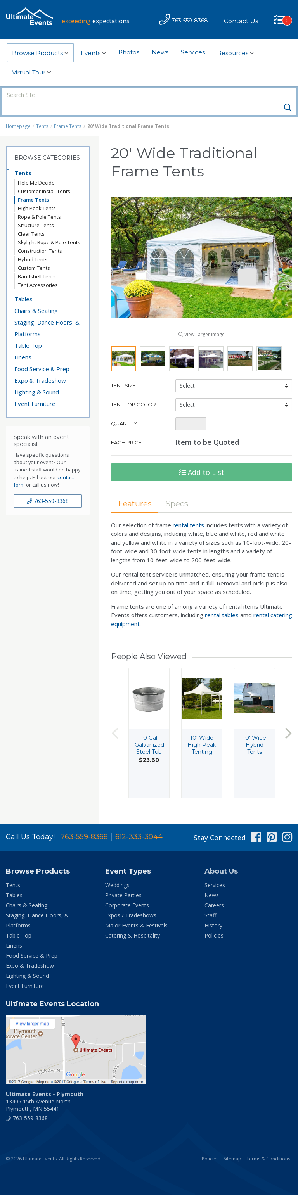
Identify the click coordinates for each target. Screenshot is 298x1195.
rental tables (222, 603)
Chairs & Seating (36, 297)
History (213, 913)
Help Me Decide (36, 169)
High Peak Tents (37, 195)
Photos (128, 52)
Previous (115, 721)
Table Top (28, 332)
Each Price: (127, 430)
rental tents (188, 513)
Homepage (18, 113)
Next (288, 721)
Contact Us (241, 21)
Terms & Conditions (268, 1147)
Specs (177, 491)
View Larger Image (201, 322)
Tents (42, 113)
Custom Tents (34, 254)
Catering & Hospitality (132, 923)
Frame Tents (67, 113)
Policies (214, 923)
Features (135, 491)
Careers (214, 893)
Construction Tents (40, 237)
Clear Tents (31, 220)
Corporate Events (127, 893)
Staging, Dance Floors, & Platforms (47, 315)
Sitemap (232, 1147)
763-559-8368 (48, 487)
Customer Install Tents (44, 177)
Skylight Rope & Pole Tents (49, 229)
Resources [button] (235, 53)
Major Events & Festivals (136, 913)
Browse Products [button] (40, 53)
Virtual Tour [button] (31, 72)
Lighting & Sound (36, 379)
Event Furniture (34, 390)
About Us (221, 859)
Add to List (201, 460)
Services (193, 52)
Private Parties (123, 883)
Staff (210, 903)
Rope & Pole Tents (39, 203)
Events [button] (93, 53)
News (160, 52)
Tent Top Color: (134, 392)
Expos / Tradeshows (130, 903)
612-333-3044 (139, 825)
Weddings (117, 873)
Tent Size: (124, 373)
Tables (23, 286)
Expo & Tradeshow (40, 367)
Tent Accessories (38, 271)
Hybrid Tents (33, 246)
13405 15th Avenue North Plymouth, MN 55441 (44, 1090)
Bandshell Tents (37, 263)
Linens (22, 344)
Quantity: (124, 411)
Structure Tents (36, 212)
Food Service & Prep (41, 355)
